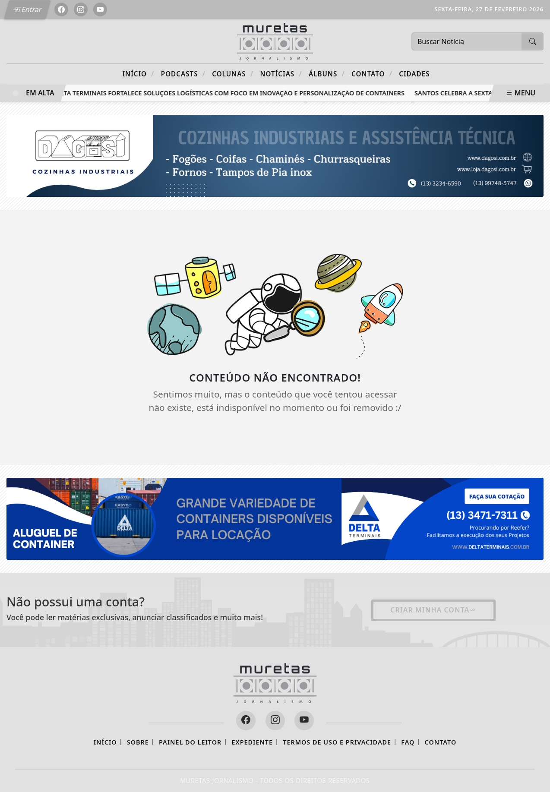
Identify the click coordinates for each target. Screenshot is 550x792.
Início (138, 74)
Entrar (27, 9)
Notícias (281, 74)
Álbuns (327, 74)
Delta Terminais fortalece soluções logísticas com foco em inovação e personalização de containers (232, 93)
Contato (371, 74)
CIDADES (414, 73)
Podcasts (183, 74)
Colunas (232, 74)
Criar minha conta (433, 610)
